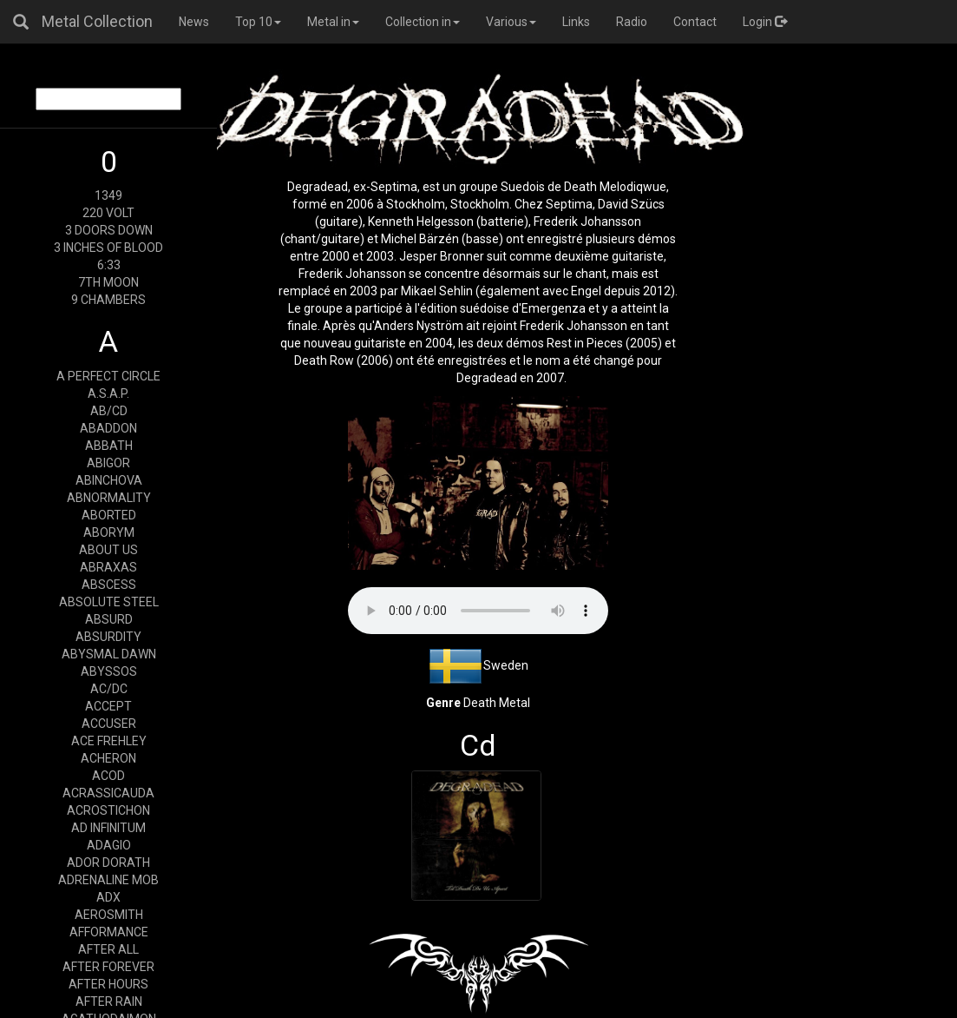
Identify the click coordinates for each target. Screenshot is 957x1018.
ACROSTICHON (108, 810)
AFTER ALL (108, 949)
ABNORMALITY (109, 498)
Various (511, 22)
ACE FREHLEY (109, 741)
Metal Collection (97, 21)
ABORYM (108, 532)
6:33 (109, 265)
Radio (631, 22)
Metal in (333, 22)
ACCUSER (109, 723)
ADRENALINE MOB (108, 880)
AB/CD (109, 411)
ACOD (108, 776)
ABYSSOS (109, 671)
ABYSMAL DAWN (109, 654)
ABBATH (109, 446)
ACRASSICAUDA (108, 793)
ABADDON (108, 428)
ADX (108, 897)
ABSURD (109, 619)
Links (576, 22)
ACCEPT (108, 706)
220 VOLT (108, 213)
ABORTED (109, 515)
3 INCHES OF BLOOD (108, 247)
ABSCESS (109, 585)
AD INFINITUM (108, 828)
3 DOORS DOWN (109, 230)
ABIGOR (108, 463)
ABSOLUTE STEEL (109, 602)
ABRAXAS (108, 567)
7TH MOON (108, 282)
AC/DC (109, 689)
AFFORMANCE (108, 932)
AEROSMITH (109, 915)
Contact (695, 22)
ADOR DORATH (108, 862)
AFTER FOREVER (108, 967)
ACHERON (108, 758)
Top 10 (258, 22)
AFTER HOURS (108, 984)
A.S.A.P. (108, 393)
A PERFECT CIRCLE (108, 376)
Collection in (422, 22)
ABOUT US (108, 550)
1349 (108, 195)
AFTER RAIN (108, 1001)
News (194, 22)
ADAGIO (109, 845)
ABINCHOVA (108, 480)
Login (765, 22)
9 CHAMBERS (108, 300)
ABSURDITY (108, 637)
